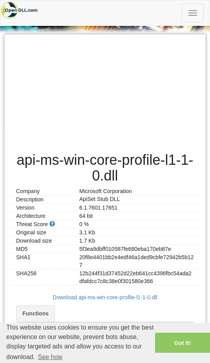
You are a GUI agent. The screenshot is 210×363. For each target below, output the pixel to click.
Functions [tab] (35, 313)
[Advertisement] (105, 89)
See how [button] (50, 357)
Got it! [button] (182, 343)
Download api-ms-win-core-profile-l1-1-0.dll (105, 297)
